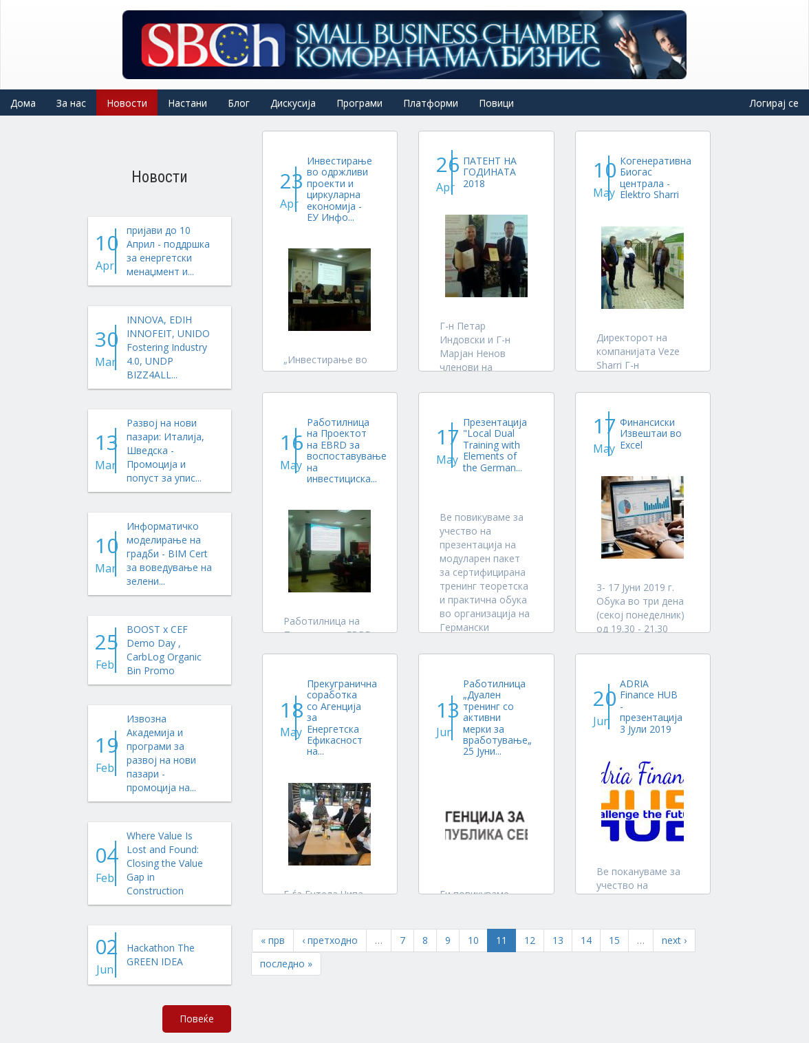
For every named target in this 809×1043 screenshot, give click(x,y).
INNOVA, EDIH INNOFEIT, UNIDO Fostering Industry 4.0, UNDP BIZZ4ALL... (168, 347)
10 (473, 940)
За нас (71, 102)
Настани (187, 102)
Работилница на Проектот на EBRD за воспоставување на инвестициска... (347, 450)
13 (557, 940)
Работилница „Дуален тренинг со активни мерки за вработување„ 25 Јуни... (497, 717)
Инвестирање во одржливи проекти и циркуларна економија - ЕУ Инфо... (339, 189)
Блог (239, 102)
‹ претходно (330, 940)
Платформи (430, 102)
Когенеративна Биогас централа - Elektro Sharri (655, 177)
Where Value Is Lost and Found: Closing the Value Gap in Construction (165, 863)
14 (586, 940)
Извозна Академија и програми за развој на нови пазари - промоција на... (161, 753)
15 (614, 940)
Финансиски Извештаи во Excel (651, 433)
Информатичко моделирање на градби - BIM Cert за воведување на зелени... (169, 553)
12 (529, 940)
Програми (359, 102)
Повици (496, 102)
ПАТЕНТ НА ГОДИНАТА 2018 (490, 172)
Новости (127, 102)
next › (674, 940)
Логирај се (774, 102)
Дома (23, 102)
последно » (286, 963)
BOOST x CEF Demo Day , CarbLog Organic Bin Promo (164, 650)
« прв (273, 940)
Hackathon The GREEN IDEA (161, 954)
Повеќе (197, 1018)
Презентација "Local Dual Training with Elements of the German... (495, 445)
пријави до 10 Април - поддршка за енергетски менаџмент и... (168, 251)
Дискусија (293, 102)
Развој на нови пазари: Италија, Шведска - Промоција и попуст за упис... (165, 450)
